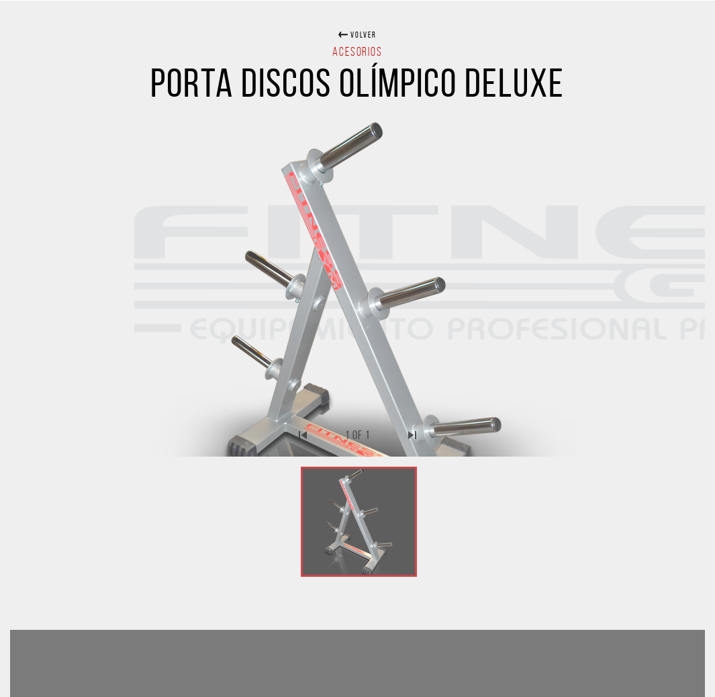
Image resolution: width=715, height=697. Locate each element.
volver (362, 34)
